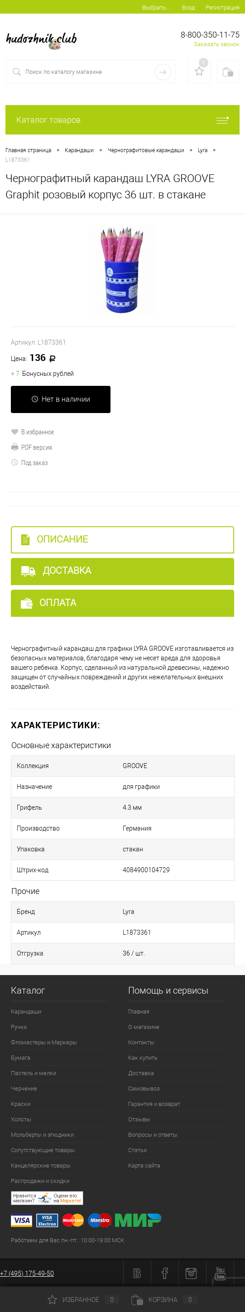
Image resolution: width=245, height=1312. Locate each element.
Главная (138, 1011)
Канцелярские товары (41, 1165)
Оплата (48, 603)
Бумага (20, 1057)
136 (36, 358)
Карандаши (26, 1011)
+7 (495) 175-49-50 (27, 1273)
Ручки (19, 1027)
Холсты (21, 1119)
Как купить (143, 1057)
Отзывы (139, 1119)
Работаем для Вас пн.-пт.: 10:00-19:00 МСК (67, 1240)
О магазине (143, 1027)
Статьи (137, 1150)
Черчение (24, 1088)
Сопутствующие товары (43, 1150)
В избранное (32, 431)
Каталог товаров (122, 120)
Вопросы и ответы (153, 1134)
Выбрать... (156, 7)
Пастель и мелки (33, 1073)
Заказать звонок (217, 44)
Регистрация (223, 7)
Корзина (164, 1299)
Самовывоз (144, 1088)
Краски (20, 1104)
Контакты (141, 1042)
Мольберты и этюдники (42, 1134)
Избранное (83, 1299)
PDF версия (31, 447)
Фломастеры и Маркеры (44, 1042)
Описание (54, 539)
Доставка (56, 571)
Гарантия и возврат (154, 1104)
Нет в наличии (60, 399)
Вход (188, 7)
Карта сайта (144, 1165)
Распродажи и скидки (40, 1180)
